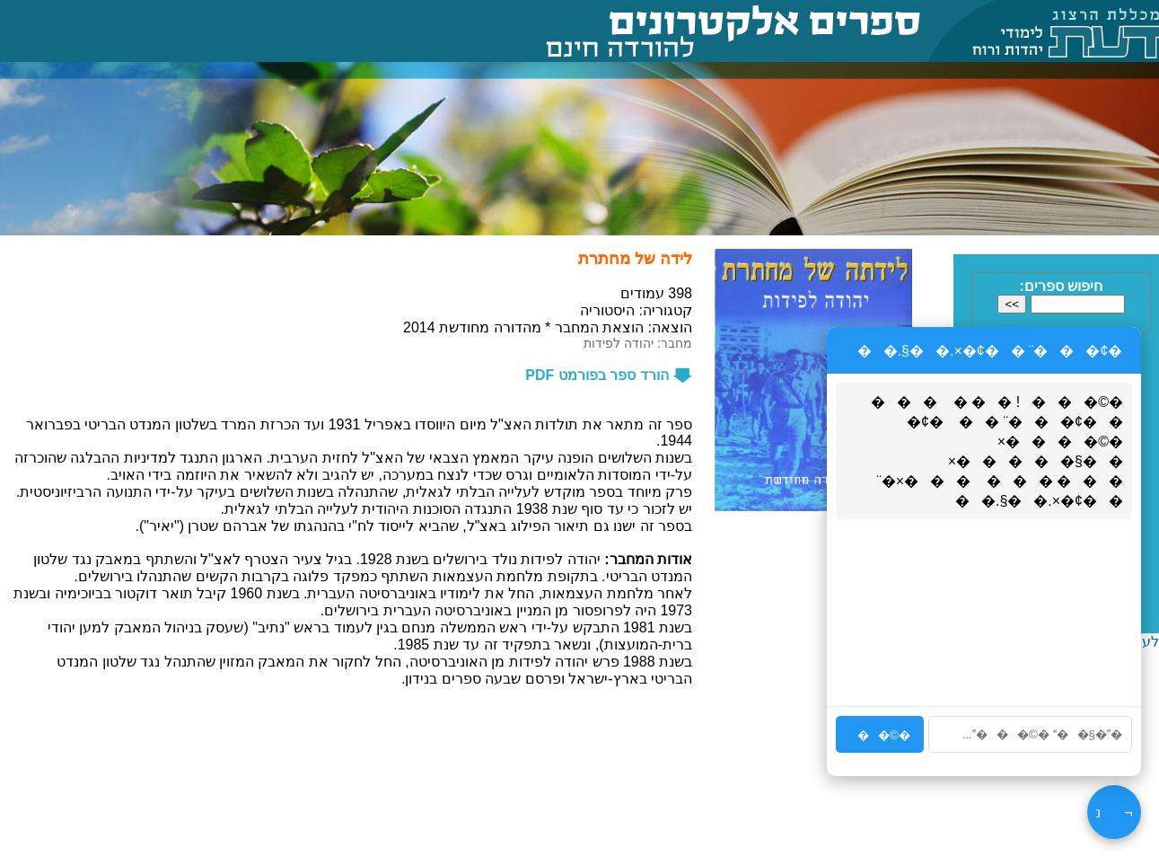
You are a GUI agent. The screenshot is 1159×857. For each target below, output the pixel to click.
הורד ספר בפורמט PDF (608, 375)
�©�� (879, 735)
